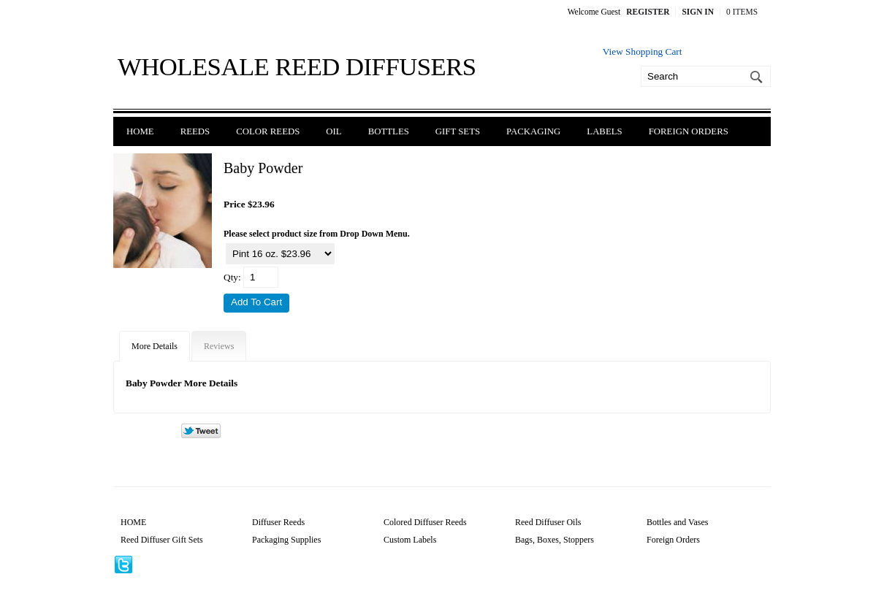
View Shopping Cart (642, 51)
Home (140, 131)
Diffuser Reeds (278, 522)
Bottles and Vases (677, 522)
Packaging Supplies (286, 540)
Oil (333, 131)
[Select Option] (280, 253)
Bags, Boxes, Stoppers (554, 540)
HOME (133, 522)
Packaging (533, 131)
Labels (604, 131)
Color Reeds (268, 131)
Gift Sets (457, 131)
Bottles (388, 131)
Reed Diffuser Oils (548, 522)
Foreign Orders (688, 131)
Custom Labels (410, 540)
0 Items (742, 11)
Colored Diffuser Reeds (425, 522)
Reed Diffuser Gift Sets (162, 540)
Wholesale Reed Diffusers (297, 66)
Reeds (195, 131)
